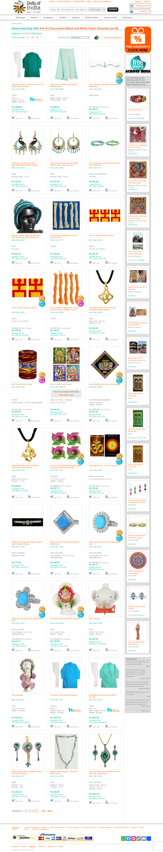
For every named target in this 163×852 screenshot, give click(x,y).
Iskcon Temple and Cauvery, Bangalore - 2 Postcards (136, 254)
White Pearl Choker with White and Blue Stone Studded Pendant (27, 543)
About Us (52, 846)
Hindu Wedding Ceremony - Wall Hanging (104, 384)
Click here (63, 395)
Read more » (145, 711)
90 (38, 37)
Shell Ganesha (94, 619)
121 (43, 811)
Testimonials (78, 1)
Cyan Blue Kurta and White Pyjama (63, 695)
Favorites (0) (145, 11)
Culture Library (63, 1)
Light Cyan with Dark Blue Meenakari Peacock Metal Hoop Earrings (64, 164)
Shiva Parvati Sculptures (40, 829)
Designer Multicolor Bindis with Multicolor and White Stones (137, 502)
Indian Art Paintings (31, 827)
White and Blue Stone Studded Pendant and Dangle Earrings (27, 772)
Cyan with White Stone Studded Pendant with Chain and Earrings (104, 772)
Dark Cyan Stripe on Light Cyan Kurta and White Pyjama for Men (27, 85)
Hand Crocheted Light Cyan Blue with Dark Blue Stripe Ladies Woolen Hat (26, 236)
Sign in (147, 1)
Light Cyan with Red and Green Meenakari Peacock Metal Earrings (25, 164)
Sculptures (48, 17)
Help (89, 1)
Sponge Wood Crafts (121, 827)
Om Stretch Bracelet (135, 110)
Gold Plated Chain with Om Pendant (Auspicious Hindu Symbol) (102, 309)
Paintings (20, 17)
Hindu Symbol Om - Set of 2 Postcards (103, 466)
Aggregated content (16, 828)
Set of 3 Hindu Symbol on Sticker (101, 235)
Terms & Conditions (102, 1)
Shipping (32, 846)
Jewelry (44, 827)
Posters (34, 17)
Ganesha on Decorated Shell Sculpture (65, 619)
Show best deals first (113, 38)
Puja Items (127, 17)
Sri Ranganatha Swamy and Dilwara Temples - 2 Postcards (138, 325)
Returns (42, 846)
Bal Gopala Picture (89, 827)
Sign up (138, 1)
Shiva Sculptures (74, 827)
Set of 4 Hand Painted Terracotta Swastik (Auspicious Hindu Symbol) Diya (65, 467)
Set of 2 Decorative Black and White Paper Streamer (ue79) (79, 28)
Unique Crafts (110, 17)
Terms (23, 846)
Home (52, 1)
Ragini (134, 827)
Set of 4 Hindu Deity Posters (61, 384)
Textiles (62, 17)
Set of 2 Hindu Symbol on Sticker (24, 308)
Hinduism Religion (105, 827)
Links (61, 846)
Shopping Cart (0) (142, 6)
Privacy (15, 846)
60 (33, 37)
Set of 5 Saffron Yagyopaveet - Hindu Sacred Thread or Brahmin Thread (64, 309)
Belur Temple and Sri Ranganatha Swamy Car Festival (136, 360)
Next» (50, 811)
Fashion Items (91, 17)
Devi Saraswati (17, 695)
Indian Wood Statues (57, 827)
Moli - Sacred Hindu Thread (22, 384)
